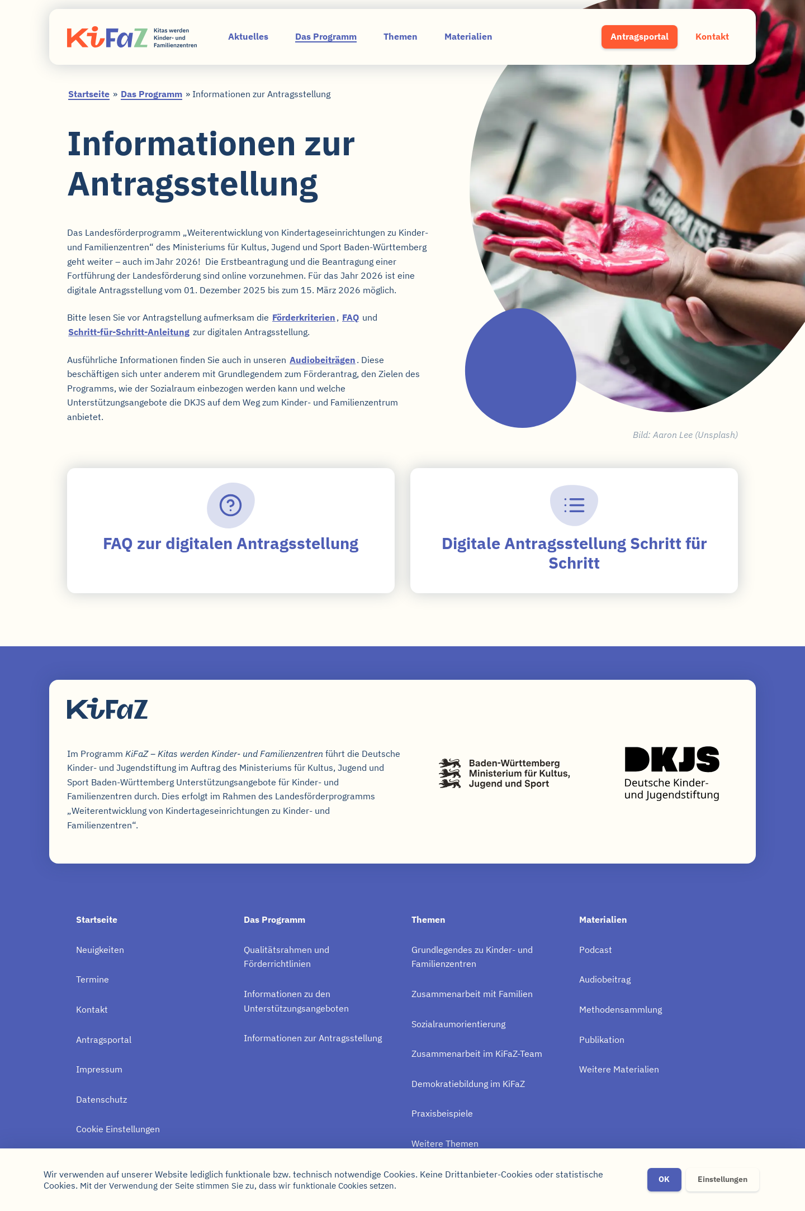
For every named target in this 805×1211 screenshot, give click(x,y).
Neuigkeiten (100, 949)
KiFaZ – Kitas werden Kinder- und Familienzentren (132, 37)
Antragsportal (639, 36)
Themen (400, 36)
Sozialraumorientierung (458, 1023)
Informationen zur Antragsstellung (313, 1037)
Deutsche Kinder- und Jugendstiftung (672, 773)
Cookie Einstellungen (118, 1128)
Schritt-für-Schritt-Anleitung (129, 331)
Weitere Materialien (619, 1069)
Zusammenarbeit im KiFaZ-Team (476, 1053)
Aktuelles (248, 36)
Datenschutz (101, 1099)
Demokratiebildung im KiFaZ (468, 1083)
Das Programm (326, 36)
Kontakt (712, 36)
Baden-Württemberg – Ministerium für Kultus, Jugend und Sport (504, 773)
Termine (92, 979)
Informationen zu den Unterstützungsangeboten (296, 1001)
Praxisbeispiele (442, 1113)
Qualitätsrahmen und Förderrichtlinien (286, 957)
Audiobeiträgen (323, 359)
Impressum (99, 1069)
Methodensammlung (620, 1009)
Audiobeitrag (605, 979)
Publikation (601, 1039)
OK (664, 1180)
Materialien (468, 36)
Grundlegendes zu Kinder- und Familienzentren (472, 957)
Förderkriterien (303, 317)
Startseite (89, 93)
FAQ (350, 317)
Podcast (595, 949)
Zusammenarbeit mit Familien (472, 993)
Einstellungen (722, 1180)
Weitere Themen (445, 1143)
